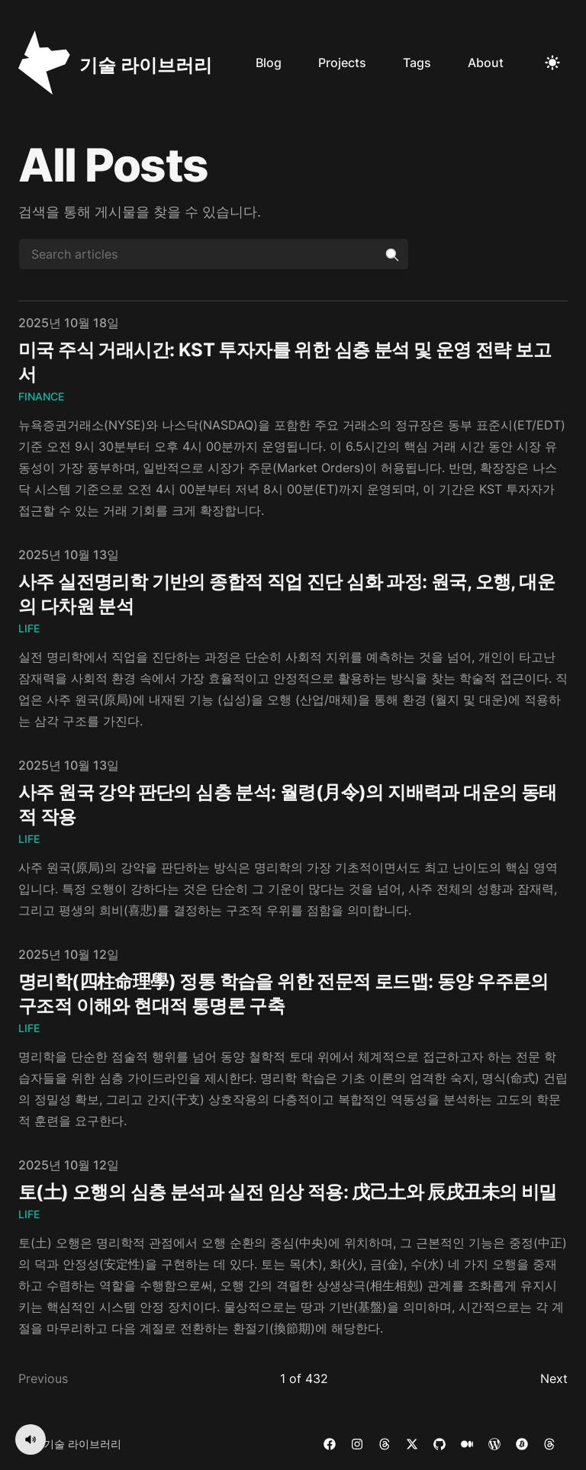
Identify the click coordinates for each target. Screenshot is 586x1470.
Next (554, 1378)
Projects (342, 62)
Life (29, 628)
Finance (41, 396)
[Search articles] (213, 254)
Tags (417, 62)
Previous (43, 1378)
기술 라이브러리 (82, 1443)
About (486, 62)
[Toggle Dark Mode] (552, 62)
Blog (269, 62)
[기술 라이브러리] (115, 63)
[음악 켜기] (30, 1439)
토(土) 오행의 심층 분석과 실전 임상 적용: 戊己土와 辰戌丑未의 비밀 (287, 1192)
